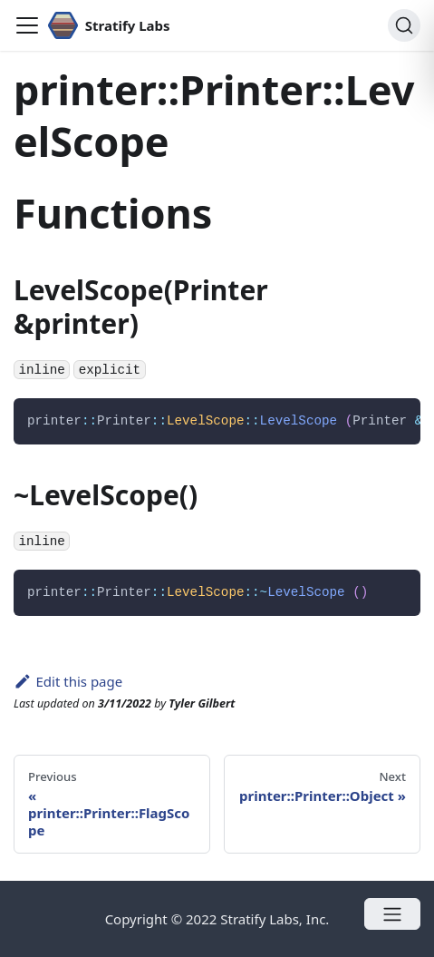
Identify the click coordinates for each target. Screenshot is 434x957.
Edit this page (68, 681)
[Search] (404, 25)
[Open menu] (392, 914)
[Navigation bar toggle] (27, 25)
